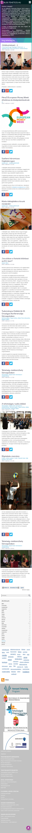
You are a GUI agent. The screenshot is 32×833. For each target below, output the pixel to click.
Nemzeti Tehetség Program (6, 774)
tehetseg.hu (13, 33)
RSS (6, 679)
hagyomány (13, 651)
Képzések (3, 795)
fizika (19, 652)
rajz (28, 654)
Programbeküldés (4, 818)
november (4, 605)
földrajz (23, 649)
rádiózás (19, 656)
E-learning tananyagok (5, 793)
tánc (3, 652)
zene (25, 657)
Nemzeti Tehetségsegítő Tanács (7, 758)
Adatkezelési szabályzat (6, 751)
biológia (4, 662)
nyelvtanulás (5, 669)
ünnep (18, 654)
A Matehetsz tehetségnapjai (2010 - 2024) (10, 804)
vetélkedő (13, 674)
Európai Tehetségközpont (6, 764)
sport (10, 660)
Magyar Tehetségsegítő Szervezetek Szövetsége (11, 760)
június (3, 635)
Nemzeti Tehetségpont (5, 762)
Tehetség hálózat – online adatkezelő (9, 822)
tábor (24, 654)
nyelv (7, 652)
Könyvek (3, 797)
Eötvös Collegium (24, 662)
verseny (13, 654)
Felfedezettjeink (4, 783)
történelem (18, 659)
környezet (5, 666)
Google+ (7, 90)
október (3, 628)
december (4, 625)
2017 (3, 603)
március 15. (20, 667)
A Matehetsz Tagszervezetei (7, 766)
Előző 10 (5, 588)
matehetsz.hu (6, 35)
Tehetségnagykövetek (5, 785)
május (3, 614)
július (3, 612)
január (3, 621)
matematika (6, 672)
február (3, 619)
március (4, 617)
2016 (3, 610)
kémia (10, 664)
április (3, 616)
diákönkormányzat (15, 649)
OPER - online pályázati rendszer (8, 816)
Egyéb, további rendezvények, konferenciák (10, 810)
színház (25, 652)
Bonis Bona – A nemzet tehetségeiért (8, 781)
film (14, 666)
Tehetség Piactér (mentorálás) (7, 799)
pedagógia (26, 660)
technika (15, 663)
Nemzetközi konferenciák (6, 806)
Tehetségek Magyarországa (7, 776)
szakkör (4, 658)
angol (28, 649)
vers (10, 666)
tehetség (11, 657)
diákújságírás (23, 664)
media (4, 655)
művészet (5, 650)
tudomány (15, 661)
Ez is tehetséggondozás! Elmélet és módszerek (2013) (12, 808)
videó (18, 671)
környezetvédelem (16, 669)
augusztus (4, 609)
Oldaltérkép (3, 753)
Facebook (3, 90)
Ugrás (22, 587)
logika (26, 667)
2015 (3, 623)
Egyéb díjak (3, 787)
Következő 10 (14, 588)
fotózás (13, 671)
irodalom (26, 672)
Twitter (11, 90)
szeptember (4, 607)
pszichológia (26, 669)
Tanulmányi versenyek (5, 820)
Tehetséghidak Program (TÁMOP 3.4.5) (9, 772)
